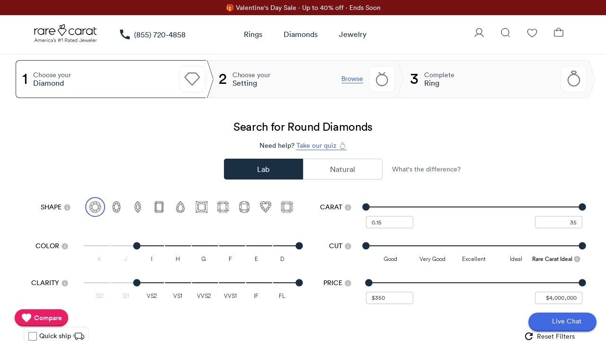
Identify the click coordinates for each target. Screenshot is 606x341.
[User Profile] (479, 33)
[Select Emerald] (159, 207)
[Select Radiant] (223, 207)
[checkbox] (32, 336)
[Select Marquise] (138, 207)
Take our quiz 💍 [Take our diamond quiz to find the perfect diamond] (321, 145)
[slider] (474, 207)
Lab (263, 169)
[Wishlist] (532, 33)
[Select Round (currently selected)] (95, 207)
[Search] (505, 33)
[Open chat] (562, 322)
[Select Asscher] (287, 207)
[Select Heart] (266, 207)
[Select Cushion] (244, 207)
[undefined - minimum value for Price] (390, 298)
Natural (342, 169)
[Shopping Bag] (558, 33)
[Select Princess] (202, 207)
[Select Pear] (180, 207)
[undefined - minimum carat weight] (390, 222)
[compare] (41, 317)
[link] (152, 34)
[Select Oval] (116, 207)
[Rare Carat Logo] (66, 35)
